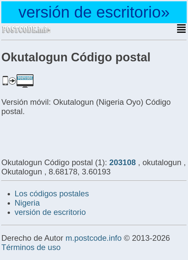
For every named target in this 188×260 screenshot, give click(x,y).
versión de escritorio (50, 212)
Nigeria (27, 202)
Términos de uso (31, 247)
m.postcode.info (93, 237)
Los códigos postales (52, 193)
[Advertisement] (54, 136)
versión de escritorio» (93, 12)
